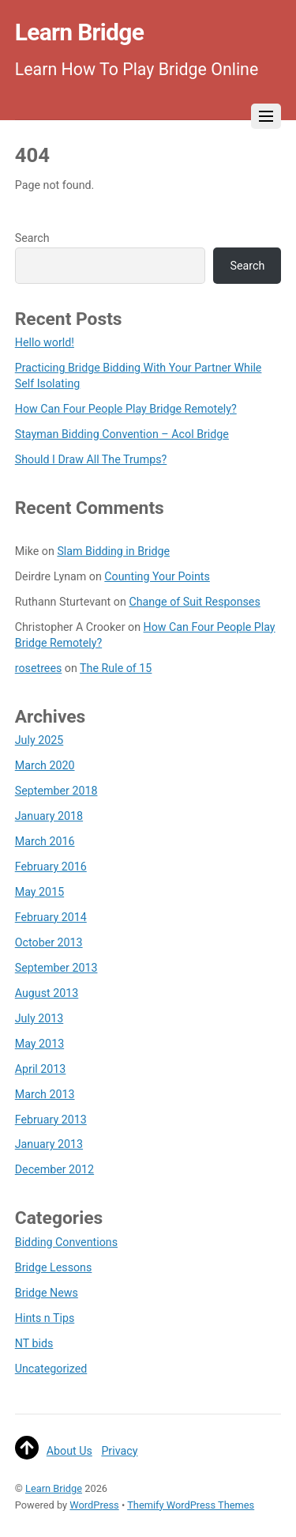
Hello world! (44, 342)
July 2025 (39, 740)
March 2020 (45, 765)
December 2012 (54, 1169)
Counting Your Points (157, 576)
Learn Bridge (53, 1488)
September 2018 (56, 790)
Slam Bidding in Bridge (113, 551)
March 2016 (45, 841)
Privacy (119, 1450)
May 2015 (39, 892)
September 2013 (56, 967)
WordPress (93, 1505)
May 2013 (39, 1043)
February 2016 (51, 866)
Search (32, 238)
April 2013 (40, 1069)
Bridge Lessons (53, 1267)
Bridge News (46, 1292)
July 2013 (39, 1018)
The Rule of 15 (116, 668)
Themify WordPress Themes (190, 1505)
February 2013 (51, 1119)
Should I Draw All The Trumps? (91, 459)
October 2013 (49, 942)
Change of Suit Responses (194, 601)
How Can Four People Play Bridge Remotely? (126, 408)
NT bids (34, 1343)
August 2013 (47, 993)
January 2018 (49, 816)
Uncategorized (51, 1368)
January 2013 (49, 1144)
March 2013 (45, 1094)
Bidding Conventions (66, 1242)
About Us (69, 1450)
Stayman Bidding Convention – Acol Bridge (122, 434)
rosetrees (38, 668)
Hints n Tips (45, 1318)
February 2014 (51, 917)
